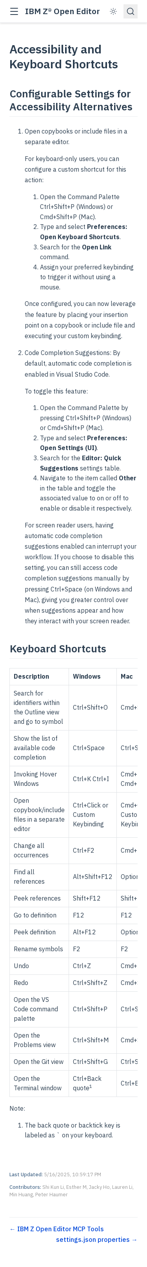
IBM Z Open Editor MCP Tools (60, 1229)
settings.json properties (93, 1239)
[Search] (130, 11)
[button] (14, 11)
